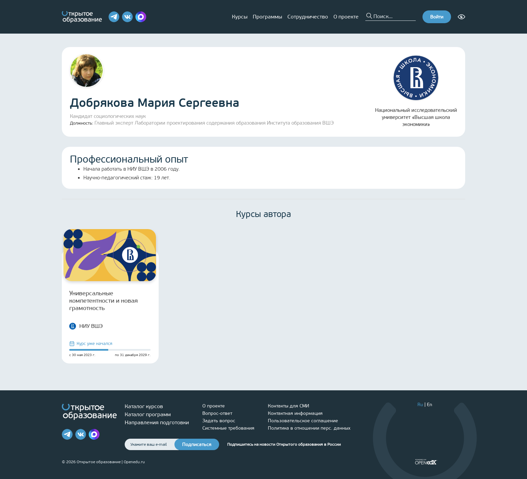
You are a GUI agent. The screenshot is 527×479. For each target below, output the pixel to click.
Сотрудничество (307, 16)
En (429, 404)
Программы (267, 16)
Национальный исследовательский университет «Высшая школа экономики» (416, 91)
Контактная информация (295, 413)
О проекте (346, 16)
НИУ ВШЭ (86, 326)
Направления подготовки (157, 422)
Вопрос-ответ (217, 413)
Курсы (239, 16)
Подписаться (196, 444)
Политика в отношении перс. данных (309, 428)
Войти (436, 17)
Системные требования (228, 428)
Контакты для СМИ (288, 406)
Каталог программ (148, 414)
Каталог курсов (144, 406)
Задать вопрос (218, 421)
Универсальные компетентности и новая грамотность (103, 301)
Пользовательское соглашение (303, 421)
